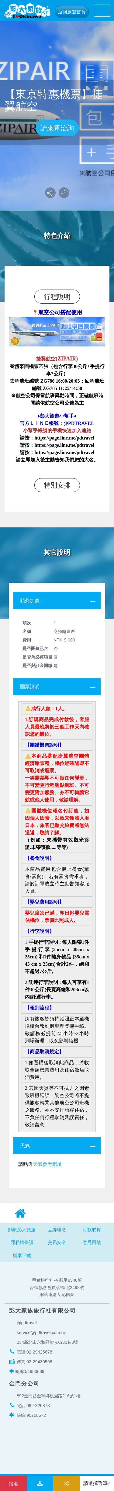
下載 (40, 1484)
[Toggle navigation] (102, 11)
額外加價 (30, 600)
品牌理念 (57, 1229)
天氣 (25, 1145)
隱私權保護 (22, 1242)
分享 (66, 1484)
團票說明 (30, 686)
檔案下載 (22, 1255)
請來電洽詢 (57, 127)
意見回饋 (92, 1242)
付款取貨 (92, 1229)
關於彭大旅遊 (22, 1229)
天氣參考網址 (47, 1164)
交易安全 (57, 1242)
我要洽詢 (13, 1483)
